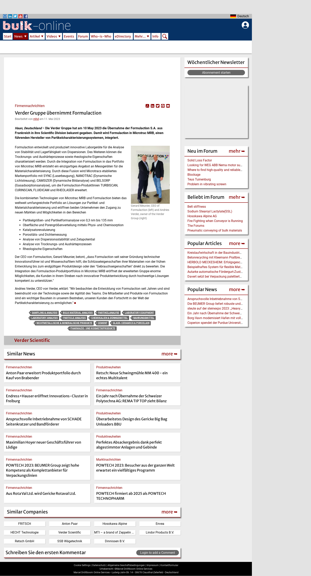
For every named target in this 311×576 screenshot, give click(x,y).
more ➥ (237, 243)
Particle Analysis (74, 317)
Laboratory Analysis (44, 317)
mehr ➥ (237, 151)
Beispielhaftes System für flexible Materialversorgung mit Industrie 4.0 (236, 267)
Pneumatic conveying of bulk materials (214, 230)
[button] (150, 175)
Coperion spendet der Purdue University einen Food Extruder (229, 323)
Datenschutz (99, 565)
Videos (52, 36)
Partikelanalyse (108, 312)
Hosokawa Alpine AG (202, 216)
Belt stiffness (196, 206)
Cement (102, 323)
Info (155, 36)
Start (8, 36)
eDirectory (123, 36)
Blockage (193, 175)
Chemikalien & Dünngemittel (109, 317)
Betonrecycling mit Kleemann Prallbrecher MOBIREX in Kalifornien (233, 257)
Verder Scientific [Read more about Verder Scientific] (32, 340)
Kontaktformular (169, 565)
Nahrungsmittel (143, 317)
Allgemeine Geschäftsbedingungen (126, 565)
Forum (83, 36)
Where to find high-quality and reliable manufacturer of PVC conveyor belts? (240, 170)
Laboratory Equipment (139, 312)
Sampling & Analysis (44, 312)
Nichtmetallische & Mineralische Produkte (64, 323)
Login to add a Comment (157, 553)
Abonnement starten (216, 72)
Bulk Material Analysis (78, 312)
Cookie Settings (82, 565)
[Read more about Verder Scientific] (13, 341)
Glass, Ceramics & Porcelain (131, 323)
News (18, 36)
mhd (36, 119)
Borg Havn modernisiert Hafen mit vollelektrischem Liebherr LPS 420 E (236, 318)
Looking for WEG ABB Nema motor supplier (217, 165)
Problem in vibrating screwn (206, 184)
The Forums (195, 226)
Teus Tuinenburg (199, 179)
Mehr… (140, 36)
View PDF (147, 106)
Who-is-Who (101, 36)
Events (69, 36)
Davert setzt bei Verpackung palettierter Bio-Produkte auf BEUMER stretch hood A (243, 276)
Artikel (35, 36)
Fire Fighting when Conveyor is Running (215, 221)
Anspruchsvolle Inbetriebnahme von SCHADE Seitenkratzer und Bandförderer (241, 299)
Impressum (153, 565)
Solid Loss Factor (199, 160)
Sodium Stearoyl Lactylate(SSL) (209, 211)
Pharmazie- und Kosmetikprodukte (92, 328)
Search (164, 37)
